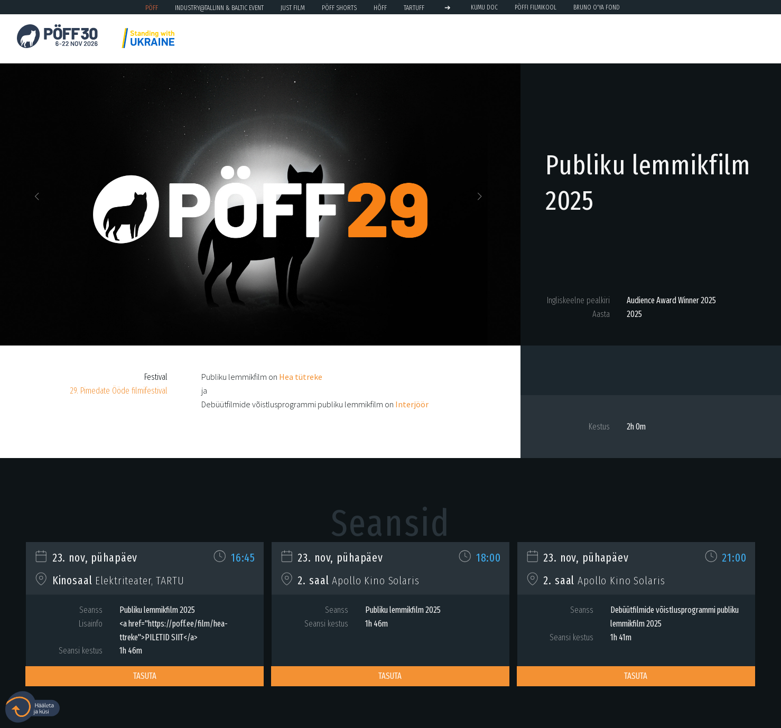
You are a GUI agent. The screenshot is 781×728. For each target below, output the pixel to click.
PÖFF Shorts (339, 8)
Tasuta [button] (144, 676)
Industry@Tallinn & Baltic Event (219, 8)
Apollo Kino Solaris (375, 580)
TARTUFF (414, 8)
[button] (39, 199)
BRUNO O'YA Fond (596, 7)
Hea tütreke (300, 376)
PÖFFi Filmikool (535, 7)
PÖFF (151, 8)
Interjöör (412, 404)
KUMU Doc (484, 7)
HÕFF (380, 8)
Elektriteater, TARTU (139, 580)
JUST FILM (293, 8)
